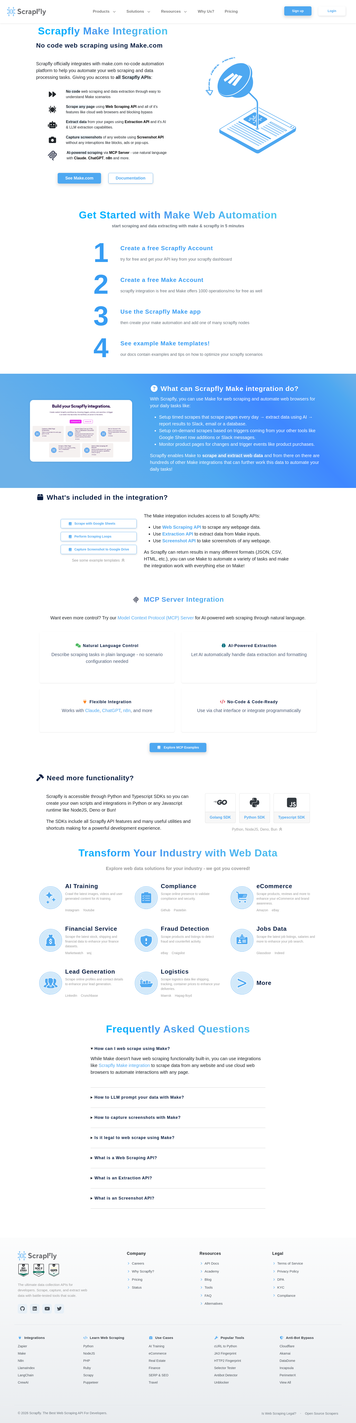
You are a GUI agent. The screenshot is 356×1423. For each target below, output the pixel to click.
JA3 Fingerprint (225, 1353)
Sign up (298, 11)
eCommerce (157, 1353)
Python (88, 1346)
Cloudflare (286, 1346)
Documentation (131, 178)
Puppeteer (90, 1382)
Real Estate (157, 1360)
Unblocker (221, 1382)
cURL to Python (225, 1346)
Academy (209, 1271)
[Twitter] (59, 1309)
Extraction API (137, 122)
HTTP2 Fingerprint (227, 1360)
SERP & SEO (158, 1375)
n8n (109, 158)
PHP (86, 1360)
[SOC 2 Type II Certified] (38, 1270)
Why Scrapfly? (140, 1271)
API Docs (209, 1263)
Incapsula (286, 1368)
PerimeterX (287, 1375)
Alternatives (211, 1303)
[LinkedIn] (35, 1309)
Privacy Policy (285, 1271)
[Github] (22, 1309)
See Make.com (79, 178)
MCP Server (119, 153)
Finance (154, 1368)
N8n (21, 1360)
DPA (278, 1279)
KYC (278, 1287)
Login (332, 11)
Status (134, 1287)
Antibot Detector (225, 1375)
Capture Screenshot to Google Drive (98, 549)
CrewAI (23, 1382)
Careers (135, 1263)
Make (22, 1353)
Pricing (231, 11)
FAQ (205, 1295)
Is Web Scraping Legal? (279, 1413)
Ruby (87, 1368)
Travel (153, 1382)
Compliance (283, 1295)
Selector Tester (225, 1368)
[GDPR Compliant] (54, 1270)
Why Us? (206, 11)
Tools (206, 1287)
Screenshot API (150, 137)
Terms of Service (287, 1263)
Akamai (284, 1353)
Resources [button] (174, 11)
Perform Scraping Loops (89, 536)
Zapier (22, 1346)
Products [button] (104, 11)
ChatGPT (96, 158)
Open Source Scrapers (321, 1413)
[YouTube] (47, 1309)
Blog (205, 1279)
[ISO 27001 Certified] (23, 1270)
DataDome (287, 1360)
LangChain (26, 1375)
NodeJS (89, 1353)
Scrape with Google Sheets (91, 523)
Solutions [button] (138, 11)
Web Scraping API (121, 107)
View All (285, 1382)
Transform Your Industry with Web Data (177, 853)
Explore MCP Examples (178, 747)
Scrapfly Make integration (124, 1065)
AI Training (156, 1346)
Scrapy (88, 1375)
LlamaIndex (26, 1368)
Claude (80, 158)
